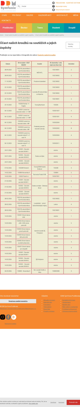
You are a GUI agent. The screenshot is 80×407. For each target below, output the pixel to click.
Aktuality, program (49, 300)
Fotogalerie (47, 304)
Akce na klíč (62, 15)
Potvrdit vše (73, 402)
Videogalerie (47, 307)
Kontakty (6, 20)
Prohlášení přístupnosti (69, 309)
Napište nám (66, 304)
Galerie (29, 15)
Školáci (24, 28)
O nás (4, 15)
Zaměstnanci (66, 302)
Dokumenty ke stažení (63, 10)
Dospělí (72, 28)
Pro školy (16, 15)
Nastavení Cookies (10, 323)
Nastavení (61, 402)
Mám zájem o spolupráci (70, 307)
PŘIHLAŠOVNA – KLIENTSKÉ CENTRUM (68, 3)
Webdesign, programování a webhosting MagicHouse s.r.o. (18, 308)
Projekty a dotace (49, 311)
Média (75, 15)
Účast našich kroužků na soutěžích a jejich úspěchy (19, 35)
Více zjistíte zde (33, 403)
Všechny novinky (70, 45)
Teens (40, 28)
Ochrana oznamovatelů (69, 311)
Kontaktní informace (68, 300)
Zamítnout (53, 402)
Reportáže (47, 309)
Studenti (56, 28)
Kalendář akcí (44, 15)
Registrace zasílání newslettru (18, 301)
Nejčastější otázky (61, 6)
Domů (1, 35)
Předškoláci (8, 28)
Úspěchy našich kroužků (46, 55)
